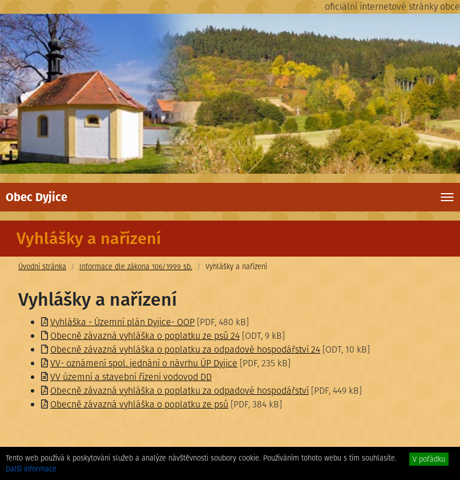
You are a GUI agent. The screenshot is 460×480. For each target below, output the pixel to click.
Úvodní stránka (42, 266)
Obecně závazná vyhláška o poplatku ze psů (139, 404)
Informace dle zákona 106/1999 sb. (135, 266)
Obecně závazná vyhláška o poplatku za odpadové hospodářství (179, 390)
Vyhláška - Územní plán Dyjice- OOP (122, 322)
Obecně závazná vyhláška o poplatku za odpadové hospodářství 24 (185, 349)
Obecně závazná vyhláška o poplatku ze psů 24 (145, 335)
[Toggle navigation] (447, 197)
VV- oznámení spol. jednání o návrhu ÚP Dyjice (143, 363)
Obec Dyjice (36, 197)
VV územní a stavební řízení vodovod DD (131, 376)
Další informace (31, 468)
